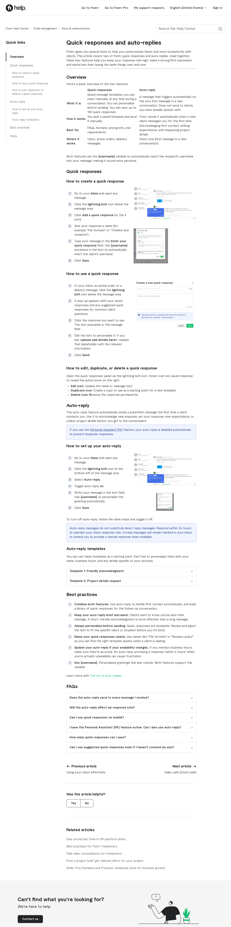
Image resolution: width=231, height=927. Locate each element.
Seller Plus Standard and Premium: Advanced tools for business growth (115, 868)
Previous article (84, 766)
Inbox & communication (76, 28)
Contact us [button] (30, 919)
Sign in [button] (217, 8)
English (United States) (188, 7)
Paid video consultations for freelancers (94, 853)
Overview (17, 56)
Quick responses (21, 65)
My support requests (149, 8)
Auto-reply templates (25, 120)
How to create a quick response (26, 75)
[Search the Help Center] (190, 29)
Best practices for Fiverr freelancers (91, 846)
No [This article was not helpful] (87, 803)
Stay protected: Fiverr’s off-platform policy (96, 839)
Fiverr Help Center (17, 28)
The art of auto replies (105, 675)
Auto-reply (17, 101)
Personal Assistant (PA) (106, 429)
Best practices (20, 127)
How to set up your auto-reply (28, 111)
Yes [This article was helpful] (73, 803)
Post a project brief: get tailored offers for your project (104, 860)
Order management (45, 28)
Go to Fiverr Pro (116, 8)
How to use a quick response (30, 83)
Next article (182, 766)
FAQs (13, 136)
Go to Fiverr (90, 8)
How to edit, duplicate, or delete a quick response (27, 92)
